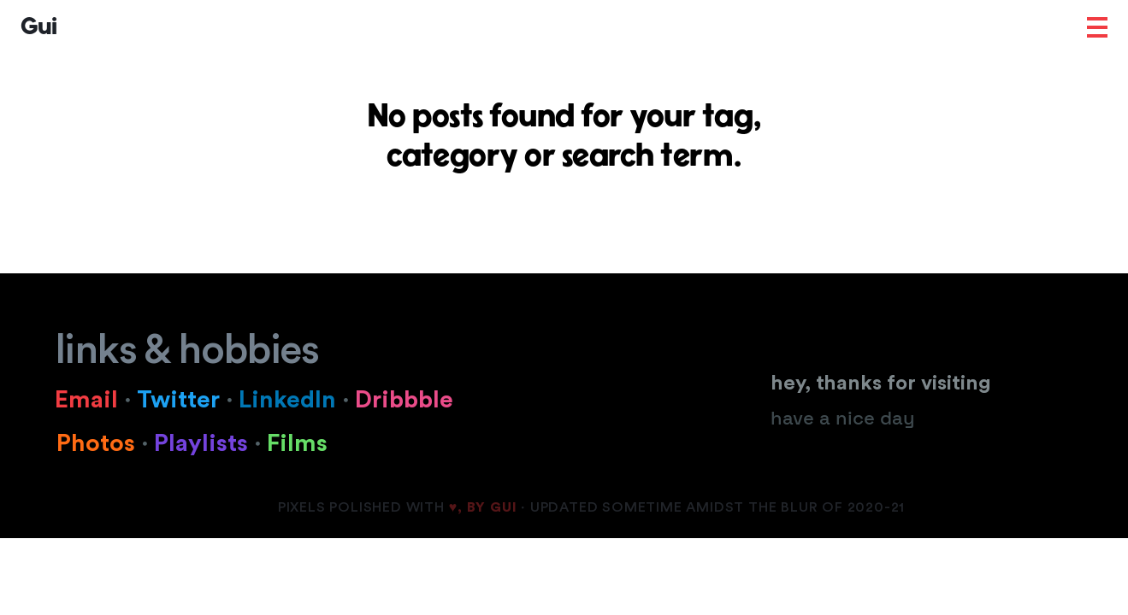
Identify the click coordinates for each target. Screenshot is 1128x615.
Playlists (210, 443)
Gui (38, 27)
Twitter (181, 400)
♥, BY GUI (483, 507)
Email (96, 400)
